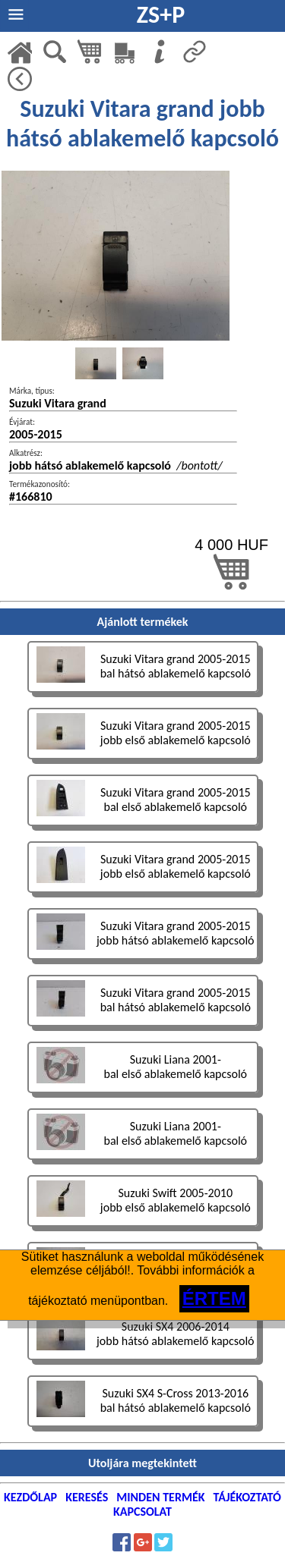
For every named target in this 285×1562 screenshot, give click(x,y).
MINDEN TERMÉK (160, 1497)
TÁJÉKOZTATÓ (247, 1497)
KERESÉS (86, 1497)
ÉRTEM (214, 1298)
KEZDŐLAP (30, 1497)
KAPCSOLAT (142, 1511)
